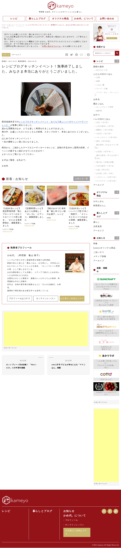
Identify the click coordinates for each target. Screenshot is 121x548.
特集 (95, 243)
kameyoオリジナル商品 (104, 248)
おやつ (96, 115)
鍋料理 (99, 111)
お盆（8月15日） (103, 170)
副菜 (98, 81)
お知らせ (10, 25)
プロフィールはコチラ (19, 298)
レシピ (6, 511)
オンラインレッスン (45, 298)
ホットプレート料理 (104, 107)
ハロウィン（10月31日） (106, 177)
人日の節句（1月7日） (105, 126)
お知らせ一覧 (81, 178)
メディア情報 (99, 256)
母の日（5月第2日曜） (105, 162)
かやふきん (98, 201)
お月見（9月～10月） (105, 173)
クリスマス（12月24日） (106, 181)
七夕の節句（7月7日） (105, 166)
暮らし (96, 222)
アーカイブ (20, 25)
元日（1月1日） (103, 122)
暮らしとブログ (42, 511)
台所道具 (97, 226)
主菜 (98, 77)
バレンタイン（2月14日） (107, 137)
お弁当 (96, 99)
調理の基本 (98, 67)
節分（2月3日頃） (104, 141)
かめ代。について (74, 515)
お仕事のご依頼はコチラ (72, 298)
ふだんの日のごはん (103, 74)
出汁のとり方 (102, 70)
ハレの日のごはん (101, 119)
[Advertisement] (46, 329)
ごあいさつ (98, 252)
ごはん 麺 (100, 85)
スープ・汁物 (102, 89)
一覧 (116, 61)
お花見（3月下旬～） (105, 152)
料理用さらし (99, 206)
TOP (3, 25)
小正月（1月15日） (104, 134)
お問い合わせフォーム (51, 46)
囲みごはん (98, 104)
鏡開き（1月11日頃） (105, 130)
